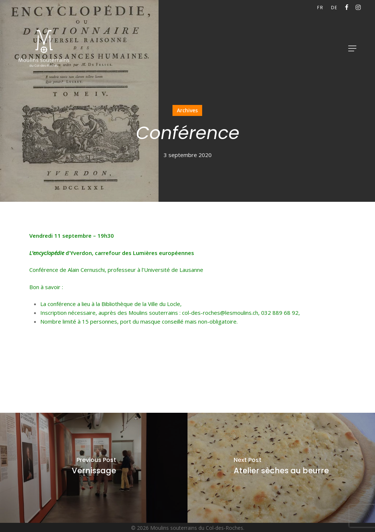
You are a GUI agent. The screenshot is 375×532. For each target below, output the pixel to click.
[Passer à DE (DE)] (334, 8)
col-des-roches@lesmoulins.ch (220, 312)
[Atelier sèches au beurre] (281, 468)
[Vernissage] (94, 468)
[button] (352, 48)
